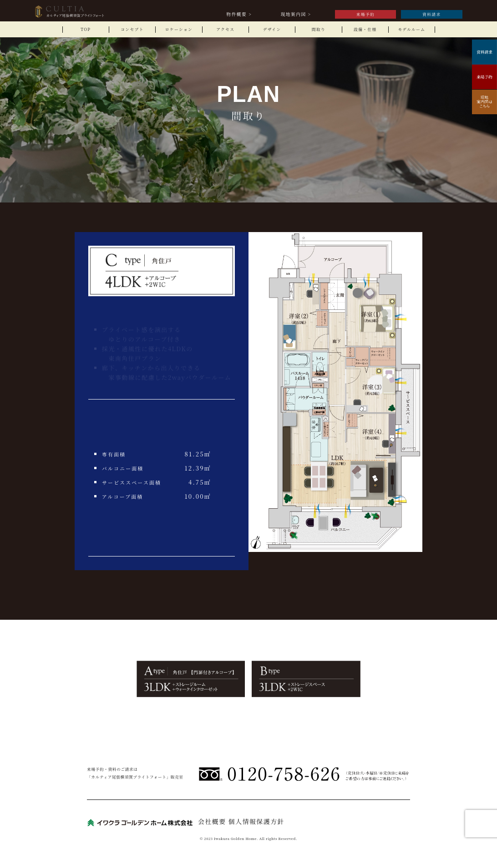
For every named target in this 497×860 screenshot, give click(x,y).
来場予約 (365, 14)
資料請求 (431, 14)
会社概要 (212, 821)
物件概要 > (239, 14)
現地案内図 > (296, 14)
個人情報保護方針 (256, 821)
